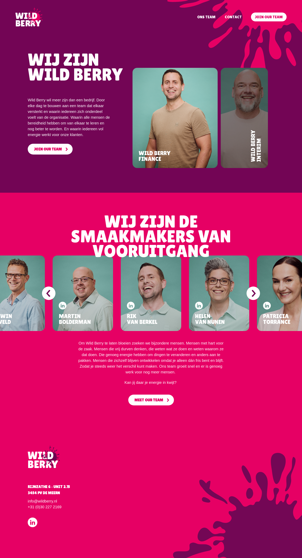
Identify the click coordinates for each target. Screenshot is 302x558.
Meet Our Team (148, 400)
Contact (233, 17)
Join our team (269, 17)
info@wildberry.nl (42, 501)
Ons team (206, 17)
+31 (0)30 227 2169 (44, 507)
